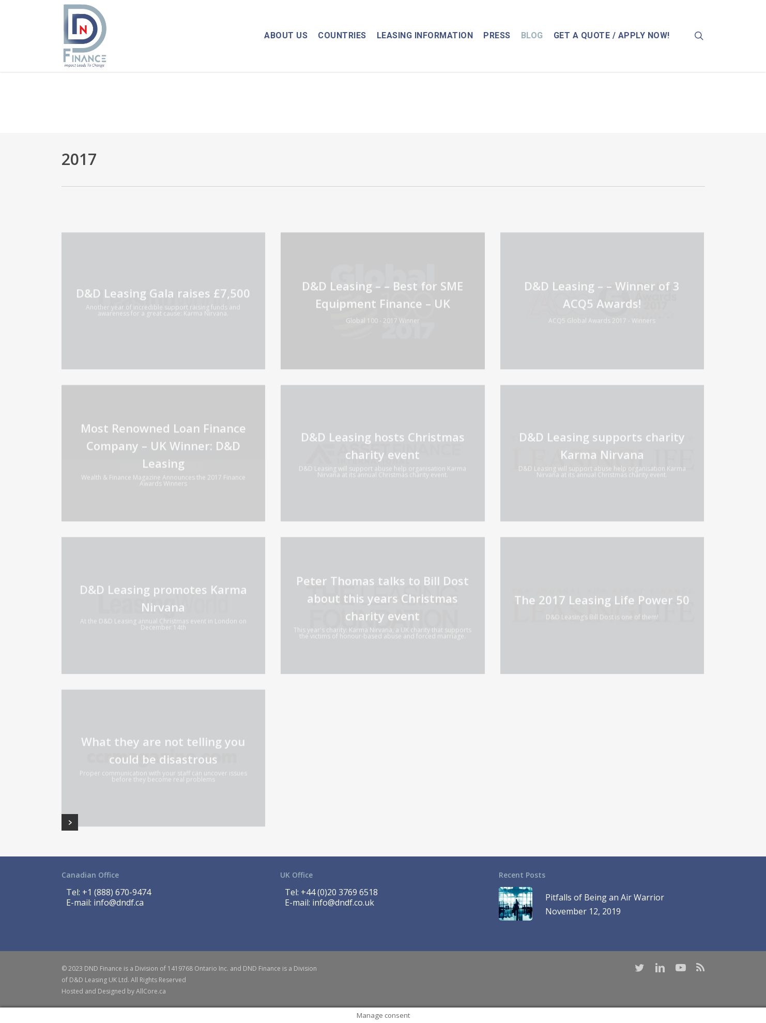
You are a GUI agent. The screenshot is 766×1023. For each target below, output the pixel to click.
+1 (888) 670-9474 (116, 892)
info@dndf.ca (119, 902)
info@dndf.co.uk (343, 902)
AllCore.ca (151, 991)
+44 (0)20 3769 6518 (339, 892)
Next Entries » (70, 822)
